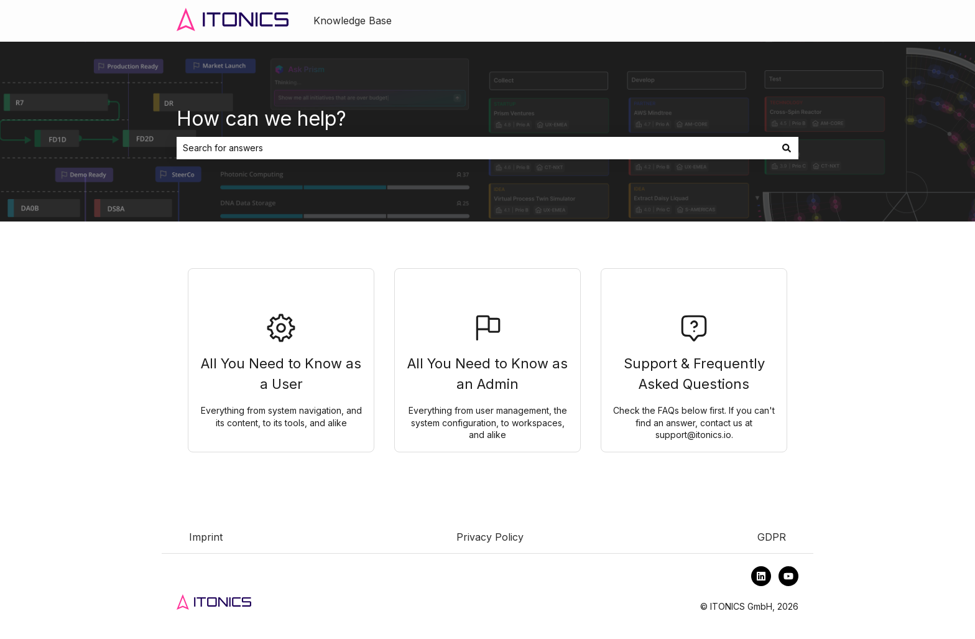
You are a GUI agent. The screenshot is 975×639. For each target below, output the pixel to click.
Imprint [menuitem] (206, 537)
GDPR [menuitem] (771, 537)
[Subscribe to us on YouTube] (788, 576)
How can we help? (261, 118)
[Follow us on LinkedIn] (761, 576)
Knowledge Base (352, 20)
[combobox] (476, 148)
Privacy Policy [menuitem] (490, 537)
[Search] (786, 148)
